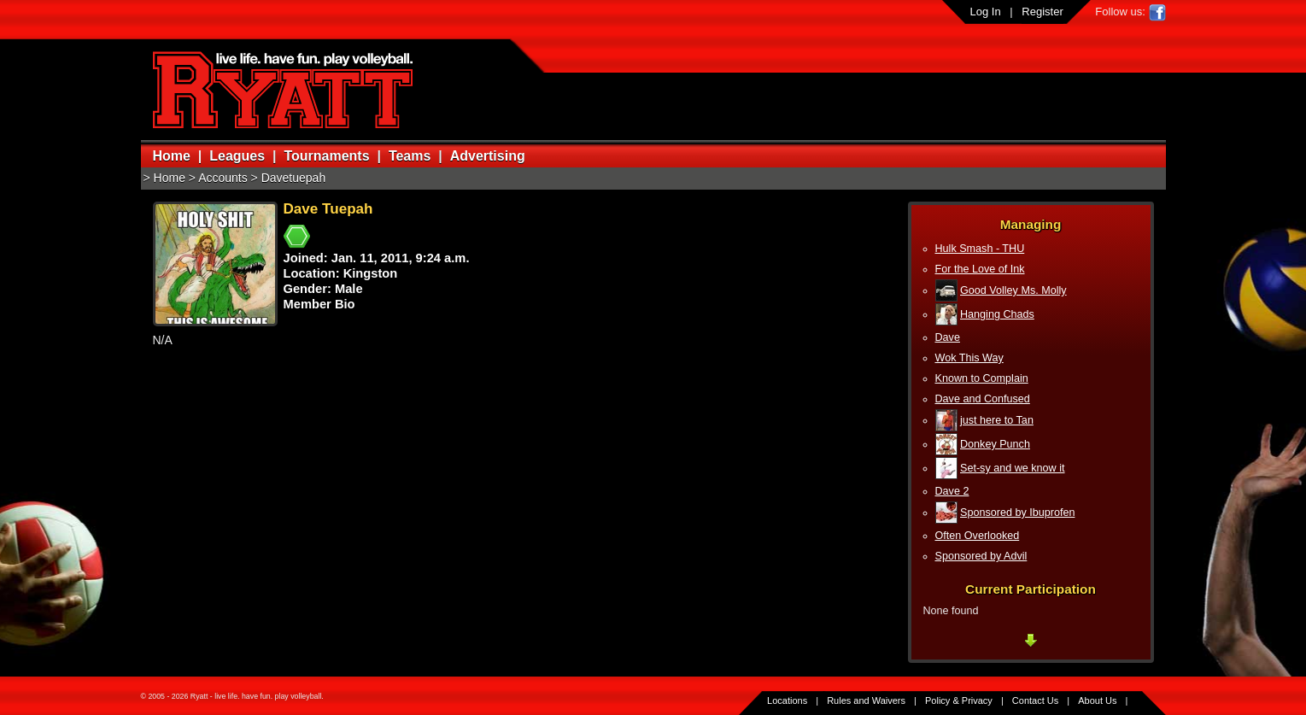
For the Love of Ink (980, 269)
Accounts (223, 178)
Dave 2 (952, 491)
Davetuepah (293, 178)
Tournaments (326, 156)
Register (1042, 11)
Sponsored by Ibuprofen (1017, 513)
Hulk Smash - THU (980, 249)
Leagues (237, 156)
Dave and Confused (982, 399)
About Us (1097, 700)
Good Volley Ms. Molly (1013, 290)
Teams (410, 156)
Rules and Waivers (866, 700)
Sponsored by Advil (981, 556)
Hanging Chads (997, 314)
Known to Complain (981, 378)
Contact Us (1035, 700)
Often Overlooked (977, 536)
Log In (985, 11)
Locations (787, 700)
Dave (947, 337)
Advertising (487, 156)
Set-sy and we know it (1012, 468)
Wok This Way (969, 358)
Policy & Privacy (959, 700)
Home (171, 156)
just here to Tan (997, 420)
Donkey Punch (995, 444)
